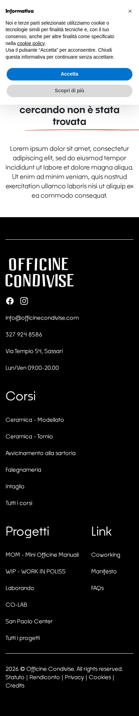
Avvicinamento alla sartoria (41, 453)
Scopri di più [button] (69, 90)
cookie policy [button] (30, 43)
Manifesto (104, 571)
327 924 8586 (24, 334)
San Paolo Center (29, 621)
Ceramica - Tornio (29, 436)
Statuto (15, 677)
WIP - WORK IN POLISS (36, 571)
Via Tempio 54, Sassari (34, 351)
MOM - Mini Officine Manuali (42, 554)
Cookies (100, 677)
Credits (15, 685)
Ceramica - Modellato (35, 419)
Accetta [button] (69, 74)
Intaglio (15, 486)
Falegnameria (23, 469)
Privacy (74, 677)
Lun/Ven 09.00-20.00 (32, 367)
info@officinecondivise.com (42, 317)
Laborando (20, 588)
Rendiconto (44, 677)
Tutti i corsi (19, 503)
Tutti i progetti (23, 637)
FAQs (97, 588)
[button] (130, 11)
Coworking (105, 554)
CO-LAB (16, 604)
